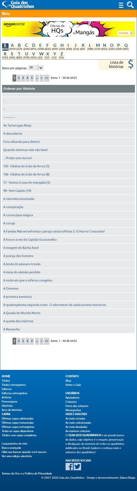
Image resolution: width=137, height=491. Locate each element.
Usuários (72, 393)
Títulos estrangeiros (14, 384)
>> (46, 78)
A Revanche (11, 329)
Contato (72, 376)
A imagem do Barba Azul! (21, 248)
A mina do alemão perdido (21, 272)
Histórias (7, 405)
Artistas (6, 397)
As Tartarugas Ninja (17, 125)
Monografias (73, 410)
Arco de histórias (12, 410)
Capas (6, 414)
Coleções (71, 401)
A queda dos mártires (18, 321)
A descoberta (12, 134)
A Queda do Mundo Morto (21, 313)
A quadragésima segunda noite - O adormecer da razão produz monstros (54, 305)
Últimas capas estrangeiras (18, 426)
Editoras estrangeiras (14, 393)
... (37, 78)
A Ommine (10, 288)
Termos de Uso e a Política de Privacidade (27, 473)
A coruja (9, 223)
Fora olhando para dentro (21, 142)
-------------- (9, 117)
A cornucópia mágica (18, 215)
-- (4, 109)
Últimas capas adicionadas (18, 418)
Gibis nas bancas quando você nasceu (24, 452)
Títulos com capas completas (19, 435)
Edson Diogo (127, 477)
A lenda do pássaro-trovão (22, 264)
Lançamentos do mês (14, 443)
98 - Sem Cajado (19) (17, 191)
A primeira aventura (17, 297)
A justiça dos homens (18, 256)
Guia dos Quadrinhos (84, 435)
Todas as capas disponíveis (18, 431)
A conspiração (13, 207)
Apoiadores (72, 397)
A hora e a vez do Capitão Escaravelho (30, 240)
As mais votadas (75, 418)
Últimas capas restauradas (18, 422)
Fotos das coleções (76, 406)
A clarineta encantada (18, 199)
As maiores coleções (77, 431)
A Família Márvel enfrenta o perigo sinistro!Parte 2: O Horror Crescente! (54, 231)
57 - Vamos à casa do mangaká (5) (26, 182)
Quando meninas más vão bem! (25, 150)
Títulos (6, 380)
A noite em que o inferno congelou (27, 280)
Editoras (7, 389)
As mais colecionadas (78, 422)
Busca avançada (11, 447)
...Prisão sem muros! (17, 158)
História (29, 89)
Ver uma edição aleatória (17, 456)
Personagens (9, 401)
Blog (68, 380)
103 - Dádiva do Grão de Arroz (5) (26, 166)
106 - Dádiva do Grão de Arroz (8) (26, 174)
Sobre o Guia (73, 384)
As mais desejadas (76, 426)
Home (6, 376)
